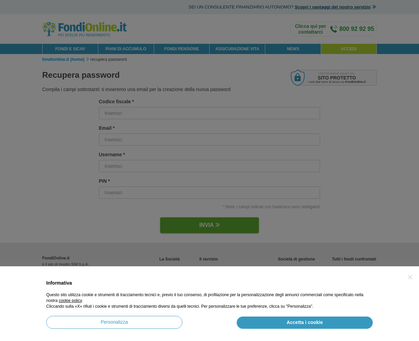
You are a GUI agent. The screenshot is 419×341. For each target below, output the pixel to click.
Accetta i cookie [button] (305, 322)
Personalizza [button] (114, 322)
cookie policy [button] (70, 300)
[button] (410, 277)
